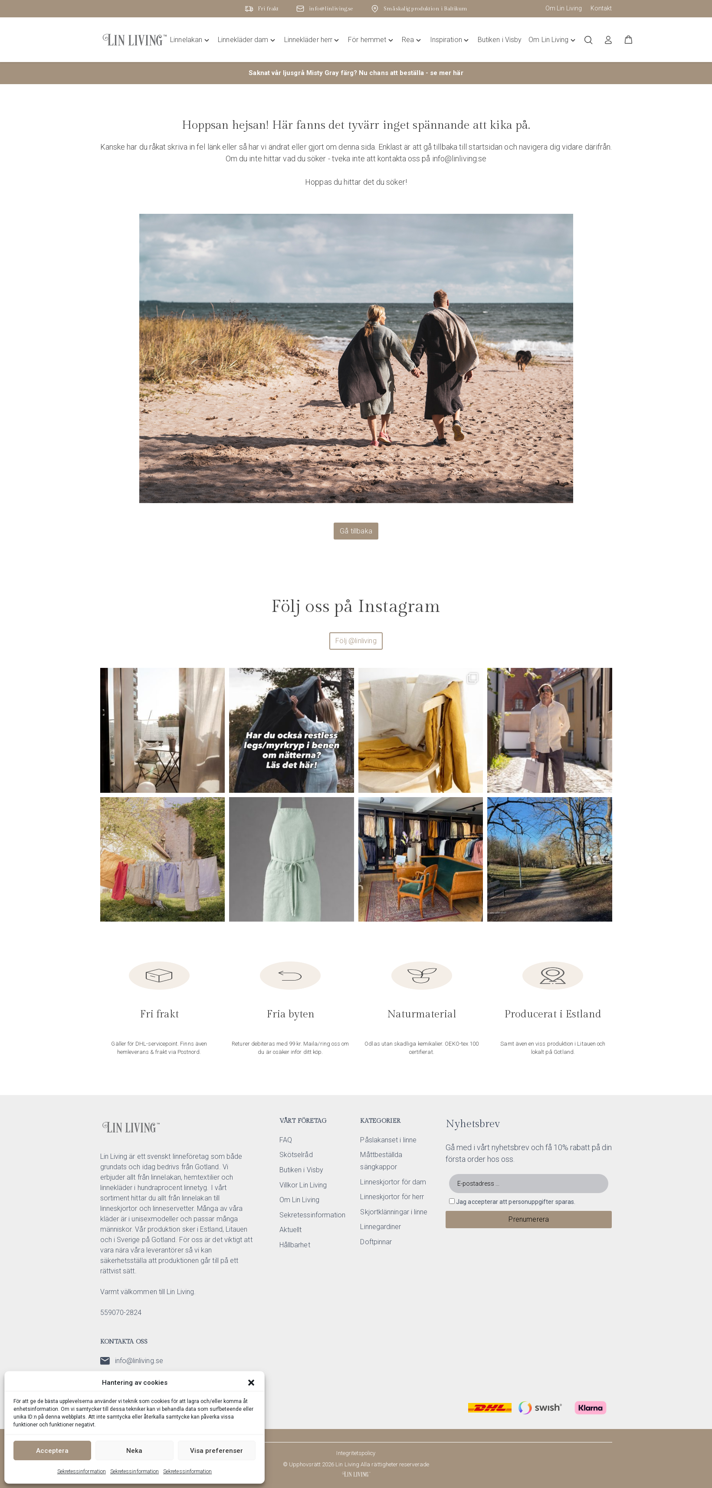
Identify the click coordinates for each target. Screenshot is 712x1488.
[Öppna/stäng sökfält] (588, 40)
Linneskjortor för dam (393, 1182)
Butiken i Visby (301, 1170)
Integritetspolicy (355, 1453)
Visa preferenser (216, 1451)
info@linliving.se (131, 1360)
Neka (134, 1451)
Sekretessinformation (81, 1471)
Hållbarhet (294, 1245)
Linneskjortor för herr (392, 1197)
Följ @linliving (355, 641)
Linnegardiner (380, 1227)
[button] (251, 1382)
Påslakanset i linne (388, 1140)
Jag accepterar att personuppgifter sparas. (515, 1201)
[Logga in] (608, 40)
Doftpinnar (376, 1242)
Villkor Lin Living (303, 1185)
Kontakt (601, 8)
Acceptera (52, 1451)
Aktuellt (290, 1230)
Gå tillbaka (356, 531)
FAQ (285, 1140)
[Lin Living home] (134, 40)
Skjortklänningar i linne (393, 1212)
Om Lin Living (563, 8)
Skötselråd (296, 1155)
